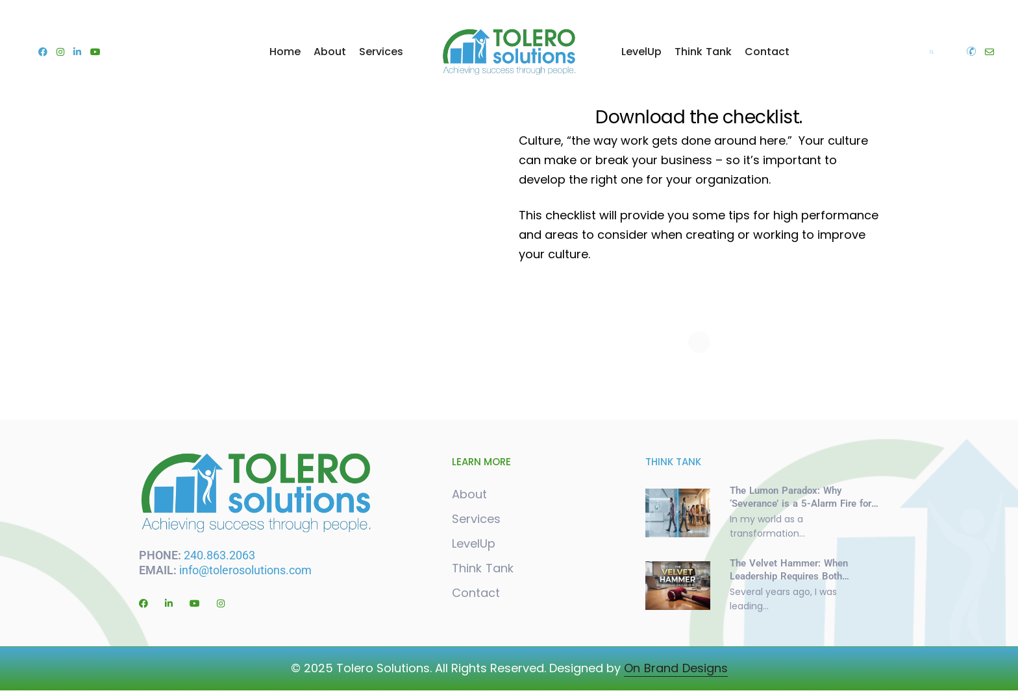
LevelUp (641, 51)
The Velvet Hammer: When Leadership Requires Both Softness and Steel (789, 574)
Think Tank (703, 51)
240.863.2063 (221, 553)
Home (285, 51)
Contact (767, 51)
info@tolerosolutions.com (245, 568)
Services (381, 51)
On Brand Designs (676, 671)
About (330, 51)
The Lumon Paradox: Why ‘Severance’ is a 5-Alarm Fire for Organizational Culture (800, 502)
